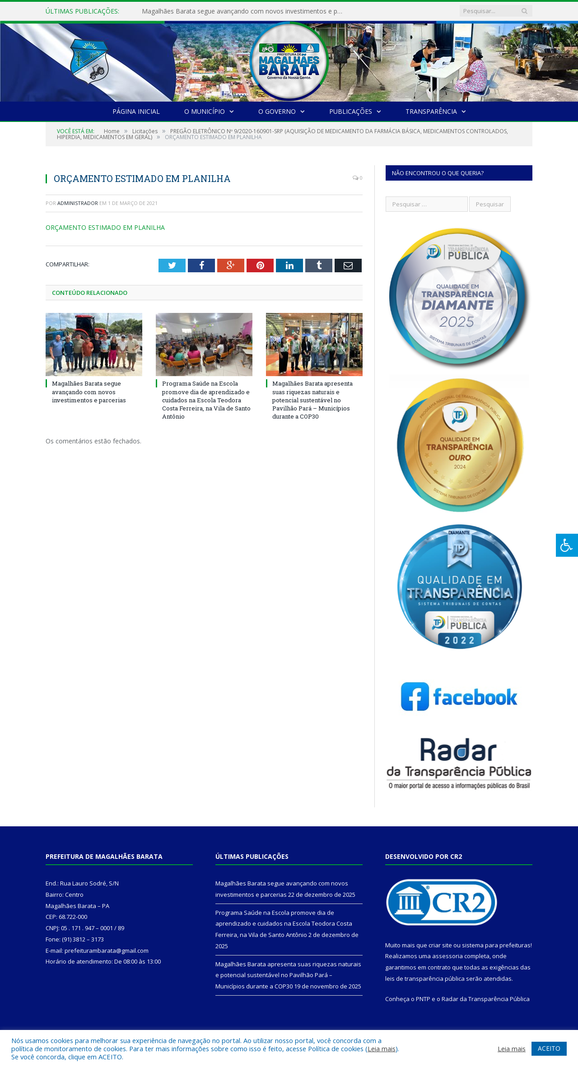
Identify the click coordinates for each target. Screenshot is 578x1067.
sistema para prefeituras (496, 945)
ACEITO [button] (549, 1048)
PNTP (423, 999)
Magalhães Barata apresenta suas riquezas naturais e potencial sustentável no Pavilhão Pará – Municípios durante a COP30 (312, 399)
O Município (204, 111)
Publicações (350, 111)
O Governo (277, 111)
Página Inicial (136, 111)
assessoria (447, 956)
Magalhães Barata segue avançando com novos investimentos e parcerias (246, 11)
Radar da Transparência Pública (486, 999)
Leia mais (382, 1048)
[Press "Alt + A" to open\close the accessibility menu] (567, 545)
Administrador (77, 203)
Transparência (431, 111)
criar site (440, 945)
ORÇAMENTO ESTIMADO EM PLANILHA (105, 227)
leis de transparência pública (425, 978)
